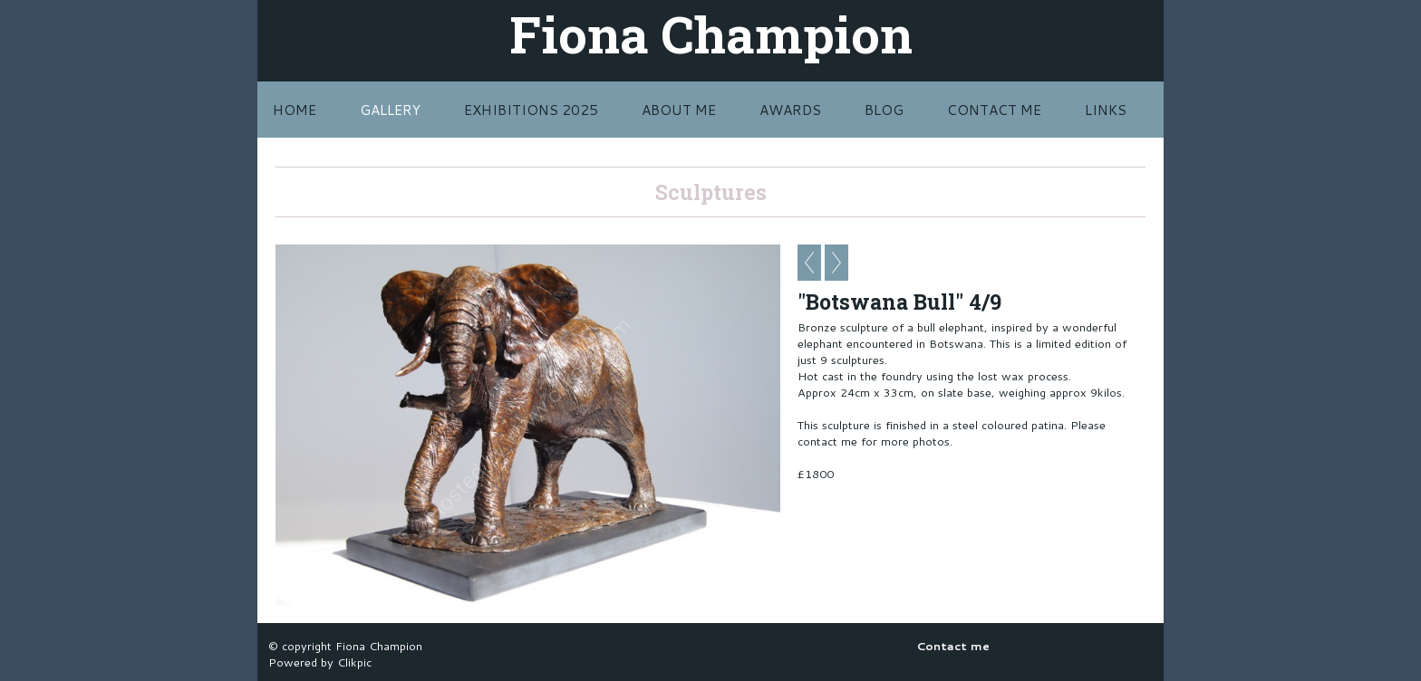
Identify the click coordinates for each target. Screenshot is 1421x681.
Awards (790, 110)
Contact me (994, 110)
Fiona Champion (711, 33)
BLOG (884, 110)
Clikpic (354, 662)
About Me (679, 110)
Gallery (390, 110)
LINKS (1105, 110)
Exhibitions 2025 (531, 110)
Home (294, 110)
